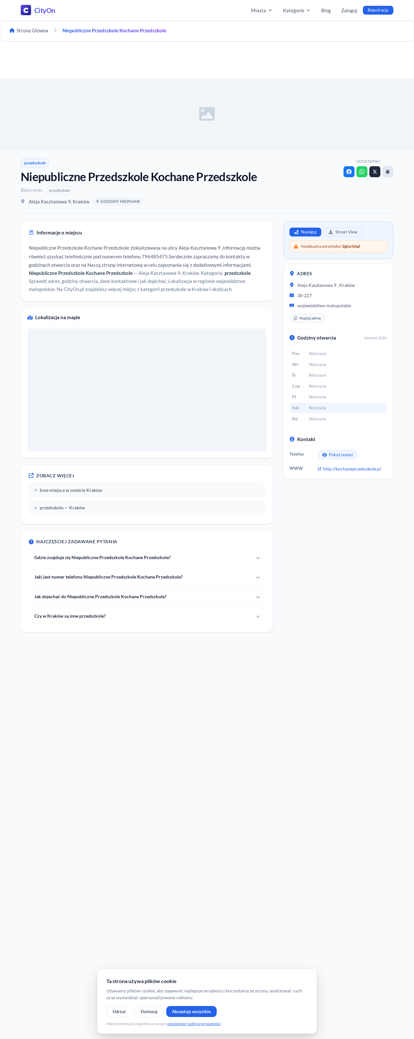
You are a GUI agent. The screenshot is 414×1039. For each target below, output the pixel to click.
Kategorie (297, 10)
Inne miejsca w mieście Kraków (68, 490)
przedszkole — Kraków (59, 507)
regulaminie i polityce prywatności (194, 1024)
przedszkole (35, 162)
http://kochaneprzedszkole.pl (349, 468)
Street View (343, 231)
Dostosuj (149, 1011)
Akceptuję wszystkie (191, 1011)
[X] (374, 171)
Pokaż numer (337, 454)
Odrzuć (119, 1011)
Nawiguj (305, 231)
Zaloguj (349, 10)
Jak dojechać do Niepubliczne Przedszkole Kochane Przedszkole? (100, 596)
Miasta (262, 10)
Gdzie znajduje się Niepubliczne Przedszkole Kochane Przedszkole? (102, 557)
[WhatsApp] (361, 171)
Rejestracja (378, 10)
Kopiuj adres (307, 318)
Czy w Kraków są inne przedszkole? (70, 616)
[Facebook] (348, 171)
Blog (326, 10)
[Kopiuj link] (387, 171)
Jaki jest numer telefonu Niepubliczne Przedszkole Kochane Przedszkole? (108, 576)
